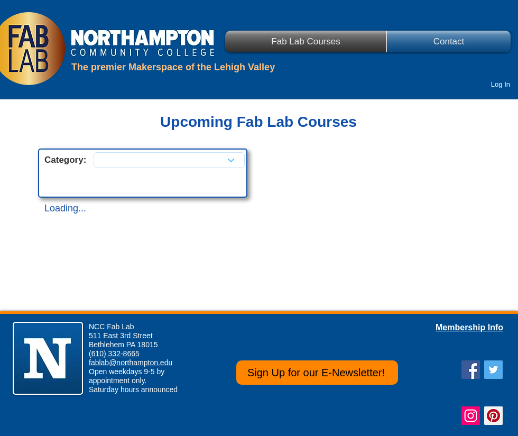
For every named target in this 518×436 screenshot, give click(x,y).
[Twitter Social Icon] (493, 369)
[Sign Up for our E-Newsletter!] (317, 372)
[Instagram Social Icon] (470, 415)
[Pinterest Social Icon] (493, 415)
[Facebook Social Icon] (470, 369)
